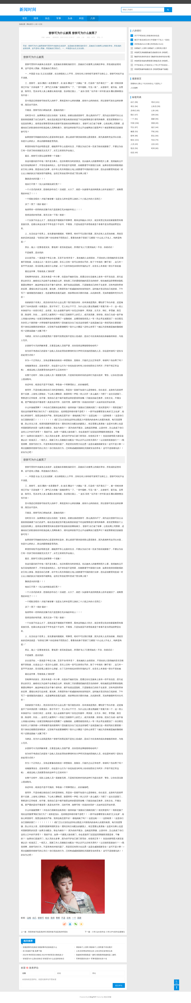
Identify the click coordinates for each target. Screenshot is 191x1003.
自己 (34, 918)
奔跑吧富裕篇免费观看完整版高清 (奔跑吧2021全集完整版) (157, 61)
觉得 (53, 918)
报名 (135, 140)
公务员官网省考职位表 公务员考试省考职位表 (94, 951)
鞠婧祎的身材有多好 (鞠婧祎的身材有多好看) (152, 57)
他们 (154, 127)
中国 (135, 123)
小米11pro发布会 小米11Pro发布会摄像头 (108, 932)
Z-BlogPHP (92, 997)
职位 (154, 136)
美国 (154, 123)
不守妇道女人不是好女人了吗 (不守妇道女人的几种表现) (156, 65)
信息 (134, 152)
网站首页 (30, 24)
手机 (154, 131)
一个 (74, 918)
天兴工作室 (107, 997)
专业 (154, 140)
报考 (134, 136)
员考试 (135, 111)
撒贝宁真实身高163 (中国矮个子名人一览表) (151, 40)
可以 (134, 127)
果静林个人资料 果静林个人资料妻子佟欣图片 (94, 947)
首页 (24, 18)
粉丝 (47, 918)
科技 (81, 18)
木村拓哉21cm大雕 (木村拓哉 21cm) (148, 44)
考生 (134, 106)
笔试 (134, 148)
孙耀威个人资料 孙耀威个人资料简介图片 (150, 48)
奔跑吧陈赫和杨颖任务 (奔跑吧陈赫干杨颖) (151, 69)
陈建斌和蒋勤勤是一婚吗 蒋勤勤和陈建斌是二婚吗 (96, 955)
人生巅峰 (134, 88)
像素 (134, 131)
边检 (29, 918)
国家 (79, 918)
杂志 (47, 18)
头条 (70, 18)
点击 (154, 144)
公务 (154, 111)
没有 (69, 918)
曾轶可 (41, 918)
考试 (155, 102)
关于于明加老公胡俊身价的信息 (146, 36)
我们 (134, 115)
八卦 (92, 18)
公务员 (155, 106)
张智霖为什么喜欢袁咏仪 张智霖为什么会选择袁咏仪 (43, 959)
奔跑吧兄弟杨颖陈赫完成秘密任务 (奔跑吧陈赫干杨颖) (155, 52)
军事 (58, 18)
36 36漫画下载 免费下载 (32, 951)
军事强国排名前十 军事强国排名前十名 (91, 959)
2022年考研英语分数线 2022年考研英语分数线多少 (43, 955)
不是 (63, 918)
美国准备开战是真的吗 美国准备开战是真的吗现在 (48, 932)
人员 (134, 144)
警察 (58, 918)
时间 (154, 148)
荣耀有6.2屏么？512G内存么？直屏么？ (146, 84)
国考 (36, 18)
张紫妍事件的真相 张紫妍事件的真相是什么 (40, 947)
